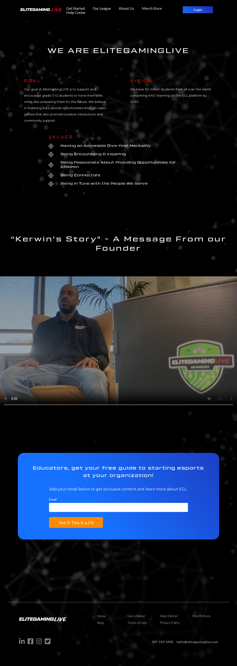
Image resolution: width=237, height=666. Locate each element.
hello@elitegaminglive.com (197, 644)
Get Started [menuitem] (75, 8)
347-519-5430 (162, 644)
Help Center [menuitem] (76, 12)
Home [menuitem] (101, 618)
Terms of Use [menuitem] (137, 624)
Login (198, 10)
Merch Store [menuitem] (152, 8)
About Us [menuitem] (126, 8)
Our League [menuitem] (102, 8)
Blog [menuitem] (100, 624)
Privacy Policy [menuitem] (170, 624)
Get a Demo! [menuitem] (136, 618)
